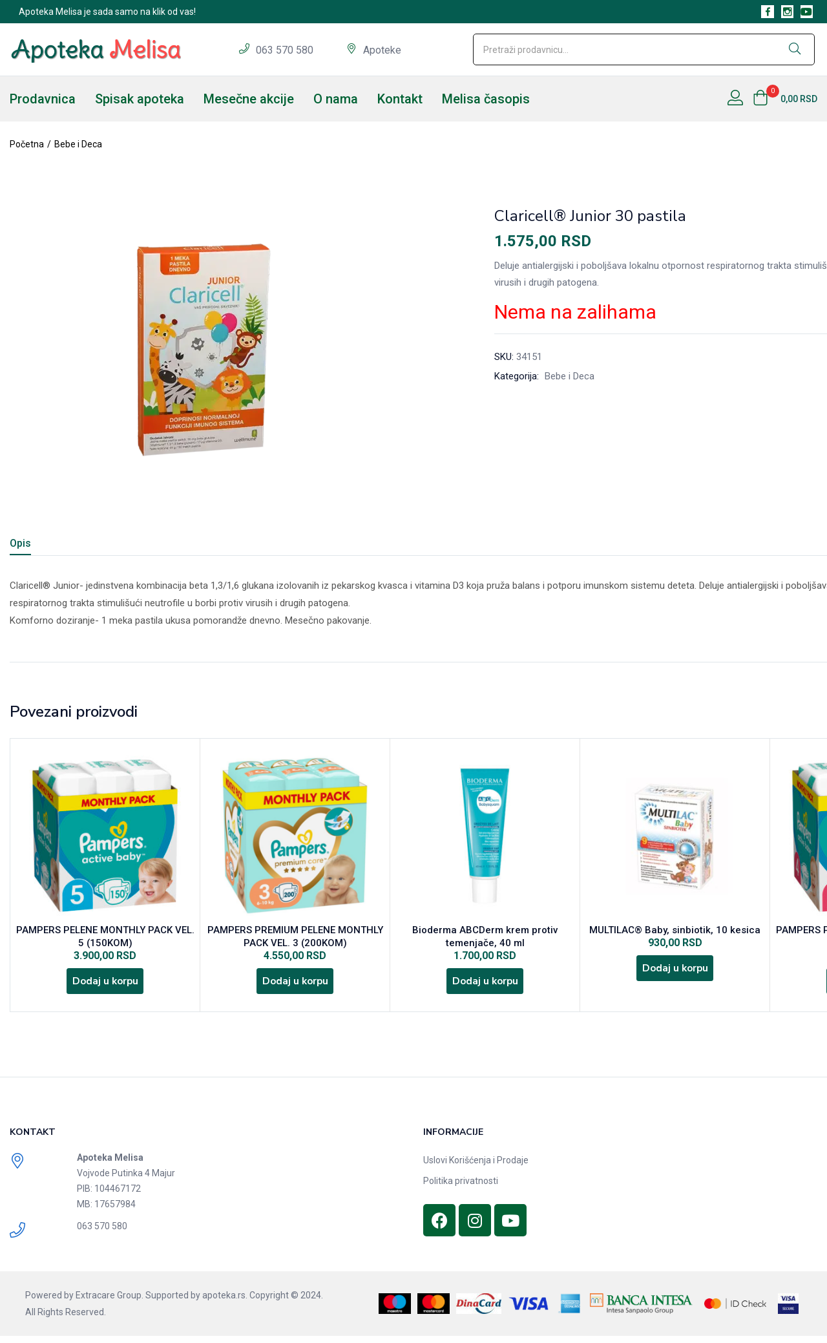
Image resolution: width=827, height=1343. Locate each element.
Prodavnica (43, 99)
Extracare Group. (109, 1302)
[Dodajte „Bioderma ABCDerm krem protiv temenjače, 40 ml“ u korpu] (485, 986)
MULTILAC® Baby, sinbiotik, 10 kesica (674, 932)
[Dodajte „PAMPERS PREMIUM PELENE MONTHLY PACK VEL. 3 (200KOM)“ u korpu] (295, 986)
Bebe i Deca (78, 144)
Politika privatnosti (460, 1188)
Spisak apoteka (139, 99)
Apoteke (382, 50)
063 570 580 (286, 50)
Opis (20, 543)
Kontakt (400, 99)
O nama (335, 99)
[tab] (36, 545)
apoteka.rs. (224, 1302)
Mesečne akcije (249, 99)
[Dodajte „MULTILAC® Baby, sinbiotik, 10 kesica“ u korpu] (675, 973)
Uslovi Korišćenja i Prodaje (476, 1167)
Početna (27, 144)
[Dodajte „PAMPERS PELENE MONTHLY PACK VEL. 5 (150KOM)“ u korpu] (105, 986)
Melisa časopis (486, 99)
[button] (785, 98)
